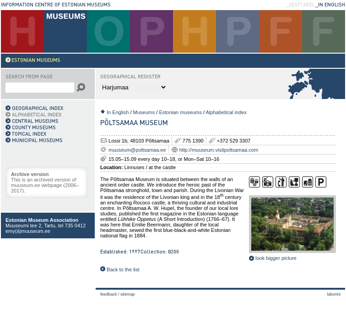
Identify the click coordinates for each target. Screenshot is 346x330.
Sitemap (127, 294)
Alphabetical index (226, 112)
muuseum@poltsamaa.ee (137, 150)
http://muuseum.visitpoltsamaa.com (218, 150)
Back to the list (120, 269)
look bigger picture (273, 258)
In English (118, 112)
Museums (144, 112)
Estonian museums (180, 112)
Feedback (108, 294)
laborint (334, 294)
